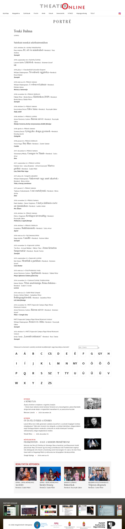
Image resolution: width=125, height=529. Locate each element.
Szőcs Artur (48, 228)
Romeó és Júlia (36, 321)
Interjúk (27, 399)
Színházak (26, 13)
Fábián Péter (27, 99)
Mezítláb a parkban (31, 260)
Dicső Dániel (18, 75)
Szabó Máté (33, 169)
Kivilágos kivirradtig (36, 215)
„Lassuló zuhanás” (32, 336)
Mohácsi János (19, 87)
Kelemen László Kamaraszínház (99, 482)
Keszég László (19, 134)
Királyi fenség (46, 485)
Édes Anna (32, 109)
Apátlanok (36, 273)
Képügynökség (82, 13)
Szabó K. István (26, 286)
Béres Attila (25, 181)
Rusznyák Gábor (51, 109)
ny (75, 363)
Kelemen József (47, 63)
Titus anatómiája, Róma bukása (39, 283)
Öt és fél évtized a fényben (38, 420)
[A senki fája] (92, 403)
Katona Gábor (44, 238)
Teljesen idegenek (97, 485)
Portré (36, 13)
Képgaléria (16, 13)
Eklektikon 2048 (41, 96)
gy (100, 353)
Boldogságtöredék (22, 297)
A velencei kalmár (37, 84)
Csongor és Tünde (36, 153)
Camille (27, 238)
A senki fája (30, 401)
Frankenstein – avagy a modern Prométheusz (47, 442)
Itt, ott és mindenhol (33, 50)
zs (50, 383)
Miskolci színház (70, 482)
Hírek (43, 13)
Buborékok (69, 485)
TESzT (92, 13)
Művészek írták (30, 439)
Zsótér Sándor (45, 144)
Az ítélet (20, 485)
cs (50, 353)
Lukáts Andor (41, 206)
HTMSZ (70, 13)
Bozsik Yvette (39, 251)
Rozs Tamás (54, 337)
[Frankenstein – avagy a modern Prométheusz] (92, 444)
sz (50, 373)
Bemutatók (60, 13)
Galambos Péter (45, 298)
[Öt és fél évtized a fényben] (92, 422)
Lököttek (29, 62)
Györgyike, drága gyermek (37, 131)
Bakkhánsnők (28, 228)
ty (67, 373)
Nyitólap (6, 13)
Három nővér (37, 119)
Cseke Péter (99, 488)
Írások (51, 13)
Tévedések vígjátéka (39, 72)
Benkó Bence (18, 99)
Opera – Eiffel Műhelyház (25, 482)
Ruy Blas (27, 143)
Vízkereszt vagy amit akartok (43, 178)
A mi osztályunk (38, 190)
